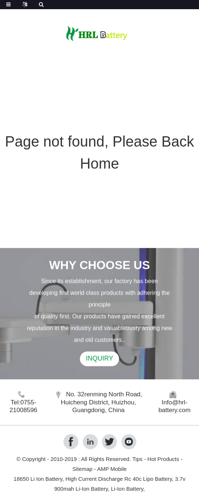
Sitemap (82, 469)
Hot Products (163, 459)
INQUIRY (99, 359)
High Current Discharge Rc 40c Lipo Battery (119, 479)
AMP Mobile (112, 469)
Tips (137, 459)
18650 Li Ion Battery (38, 479)
